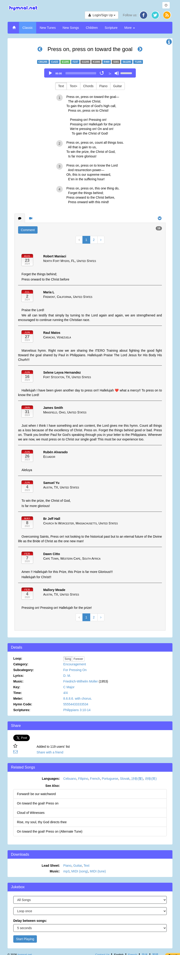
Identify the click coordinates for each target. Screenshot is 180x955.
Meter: (18, 698)
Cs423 (54, 61)
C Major (68, 687)
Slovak (125, 778)
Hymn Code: (22, 704)
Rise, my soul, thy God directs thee (42, 822)
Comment (28, 230)
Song (68, 659)
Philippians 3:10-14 (76, 710)
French (95, 778)
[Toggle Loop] (102, 73)
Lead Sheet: (51, 865)
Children (92, 28)
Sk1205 (127, 61)
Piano (103, 86)
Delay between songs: (30, 921)
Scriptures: (21, 710)
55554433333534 (75, 704)
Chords (88, 86)
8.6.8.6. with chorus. (77, 698)
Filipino (83, 778)
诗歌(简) (151, 778)
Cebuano (69, 778)
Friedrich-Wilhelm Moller (80, 681)
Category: (20, 664)
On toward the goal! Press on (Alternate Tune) (49, 831)
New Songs (71, 28)
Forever (78, 659)
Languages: (51, 778)
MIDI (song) (79, 871)
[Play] (50, 73)
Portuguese (110, 778)
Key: (16, 687)
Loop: (17, 658)
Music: (18, 681)
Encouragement (74, 664)
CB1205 (42, 61)
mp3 (66, 871)
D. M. (67, 675)
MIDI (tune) (98, 871)
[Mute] (117, 73)
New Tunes (48, 28)
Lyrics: (18, 675)
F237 (75, 61)
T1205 (138, 61)
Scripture (111, 28)
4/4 (65, 693)
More (129, 28)
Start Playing (25, 939)
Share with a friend (50, 752)
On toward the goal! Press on (37, 803)
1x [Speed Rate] (110, 73)
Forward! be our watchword (36, 794)
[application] (90, 73)
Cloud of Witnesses (31, 813)
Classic (27, 28)
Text (61, 86)
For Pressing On (75, 670)
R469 (106, 61)
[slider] (80, 73)
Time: (17, 693)
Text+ (73, 86)
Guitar (117, 86)
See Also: (52, 786)
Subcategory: (23, 670)
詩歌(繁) (137, 778)
